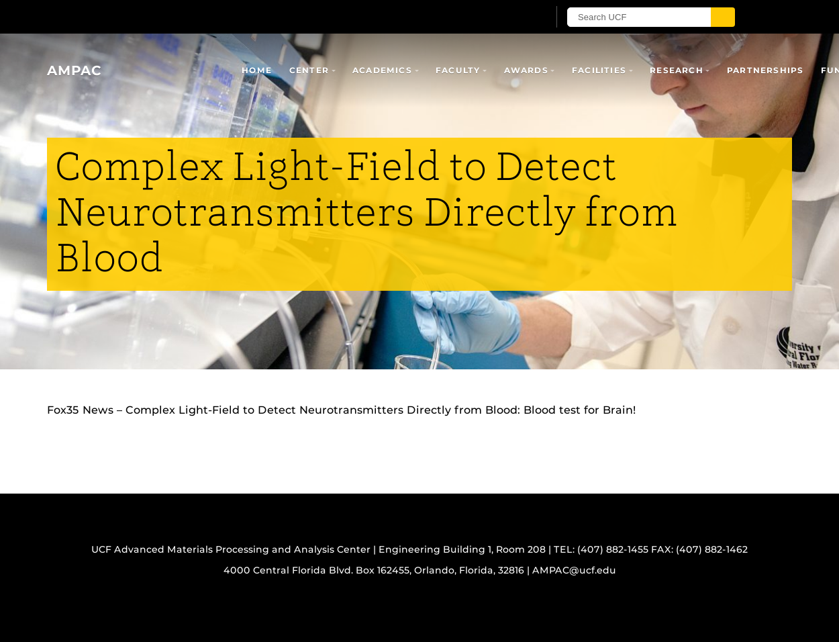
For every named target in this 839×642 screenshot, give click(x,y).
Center (309, 70)
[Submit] (723, 17)
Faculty (458, 70)
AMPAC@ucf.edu (574, 570)
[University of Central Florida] (203, 16)
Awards (526, 70)
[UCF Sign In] (505, 17)
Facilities (599, 70)
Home (257, 70)
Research (676, 70)
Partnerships (765, 70)
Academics (382, 70)
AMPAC (74, 70)
